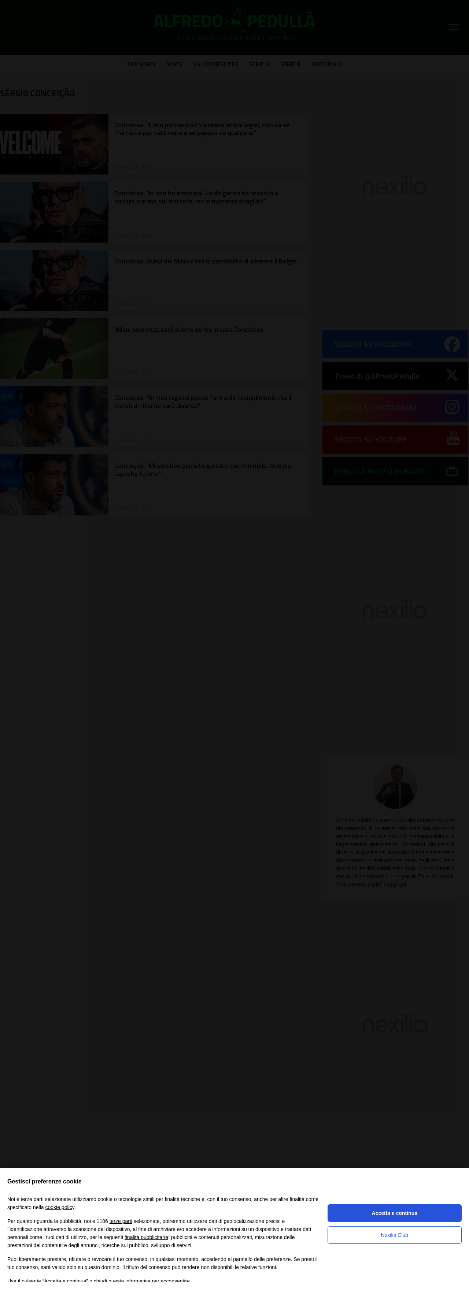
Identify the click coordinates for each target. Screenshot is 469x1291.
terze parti (121, 1221)
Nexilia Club (394, 1235)
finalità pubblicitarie (146, 1237)
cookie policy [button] (59, 1207)
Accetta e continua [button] (394, 1213)
